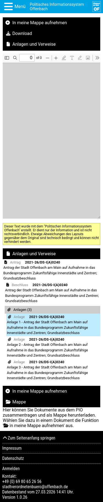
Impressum (12, 448)
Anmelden (11, 468)
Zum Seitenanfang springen (28, 438)
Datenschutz (13, 458)
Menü (20, 6)
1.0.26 (21, 497)
